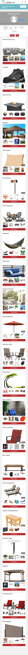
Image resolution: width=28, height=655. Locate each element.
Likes (15, 27)
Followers (21, 27)
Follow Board (14, 63)
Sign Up (23, 6)
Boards (5, 27)
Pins (11, 27)
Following (14, 31)
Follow (12, 35)
